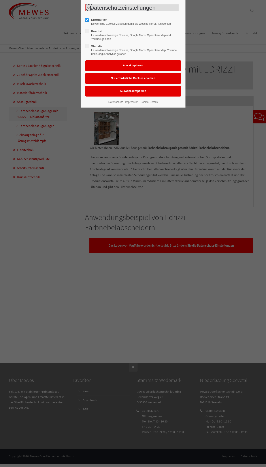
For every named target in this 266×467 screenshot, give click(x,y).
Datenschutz (115, 102)
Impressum (131, 102)
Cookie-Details (149, 102)
